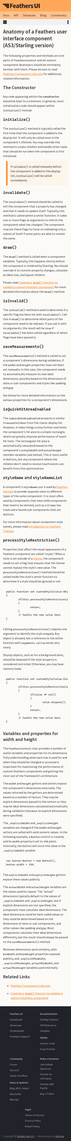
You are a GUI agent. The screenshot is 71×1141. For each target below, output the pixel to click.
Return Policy (32, 1126)
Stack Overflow (18, 1075)
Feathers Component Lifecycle (23, 74)
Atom (25, 1088)
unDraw (59, 1136)
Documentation (48, 1013)
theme (37, 558)
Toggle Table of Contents (68, 22)
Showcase (29, 15)
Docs (6, 15)
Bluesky (14, 1099)
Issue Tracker (47, 1049)
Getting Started (49, 1019)
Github (43, 1037)
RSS (18, 1088)
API (16, 15)
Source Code (47, 1043)
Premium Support (20, 1036)
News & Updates (19, 1082)
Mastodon (15, 1094)
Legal (28, 1109)
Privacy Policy (33, 1120)
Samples (45, 1031)
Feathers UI (21, 5)
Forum (13, 1064)
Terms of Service (34, 1115)
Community (58, 15)
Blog (43, 15)
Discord (14, 1070)
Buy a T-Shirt (47, 1094)
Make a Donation (49, 1058)
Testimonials (17, 1031)
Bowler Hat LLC (26, 1136)
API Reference (48, 1025)
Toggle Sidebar (32, 22)
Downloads (16, 1019)
